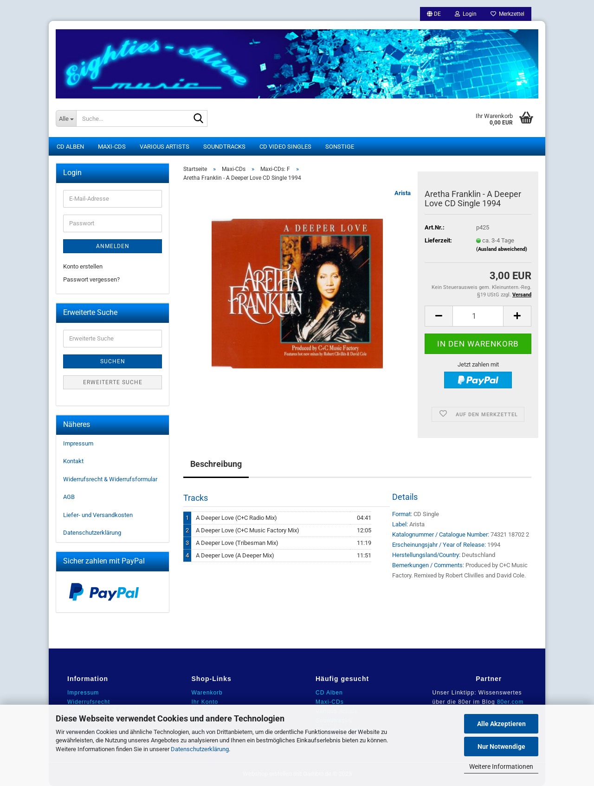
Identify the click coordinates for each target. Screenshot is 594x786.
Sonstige (339, 146)
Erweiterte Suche (112, 382)
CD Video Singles (285, 146)
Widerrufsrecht (88, 702)
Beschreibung (216, 464)
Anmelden (112, 246)
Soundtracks (224, 146)
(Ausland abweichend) (501, 249)
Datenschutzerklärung (200, 749)
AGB (69, 496)
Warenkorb (207, 692)
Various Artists (164, 146)
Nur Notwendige (501, 746)
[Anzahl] (478, 316)
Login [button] (466, 14)
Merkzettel (507, 14)
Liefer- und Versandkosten (98, 514)
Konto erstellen (83, 266)
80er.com (510, 702)
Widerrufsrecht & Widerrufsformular (110, 479)
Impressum (78, 443)
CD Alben (70, 146)
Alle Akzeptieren (501, 723)
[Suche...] (66, 118)
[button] (434, 14)
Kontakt (73, 461)
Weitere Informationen (501, 766)
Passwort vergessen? (91, 279)
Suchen (112, 361)
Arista (402, 193)
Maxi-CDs (112, 146)
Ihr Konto (205, 702)
